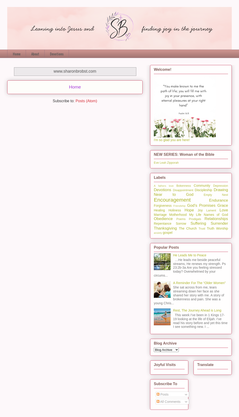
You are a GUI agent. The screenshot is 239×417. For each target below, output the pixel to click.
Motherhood (178, 215)
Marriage (160, 215)
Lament (211, 210)
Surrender (219, 223)
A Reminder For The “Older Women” (199, 283)
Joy (200, 210)
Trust (202, 228)
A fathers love (164, 185)
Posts (163, 394)
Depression (220, 185)
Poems (181, 219)
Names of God (216, 215)
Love (224, 210)
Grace (222, 205)
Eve (156, 162)
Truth (210, 228)
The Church (188, 228)
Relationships (216, 219)
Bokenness (183, 185)
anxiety (158, 232)
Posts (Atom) (86, 101)
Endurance (218, 200)
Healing (159, 210)
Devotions (56, 53)
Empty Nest (216, 195)
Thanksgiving (165, 228)
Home (17, 53)
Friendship (179, 205)
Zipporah (173, 162)
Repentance (163, 223)
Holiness (175, 210)
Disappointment (183, 190)
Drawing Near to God (191, 192)
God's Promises (201, 205)
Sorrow (181, 223)
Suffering (198, 223)
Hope (189, 210)
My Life (195, 215)
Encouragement (172, 200)
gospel (167, 232)
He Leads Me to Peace (189, 255)
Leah (163, 162)
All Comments (168, 401)
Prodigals (195, 219)
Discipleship (203, 190)
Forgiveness (163, 205)
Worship (222, 228)
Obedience (163, 219)
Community (202, 185)
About (35, 53)
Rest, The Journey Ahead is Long (197, 310)
